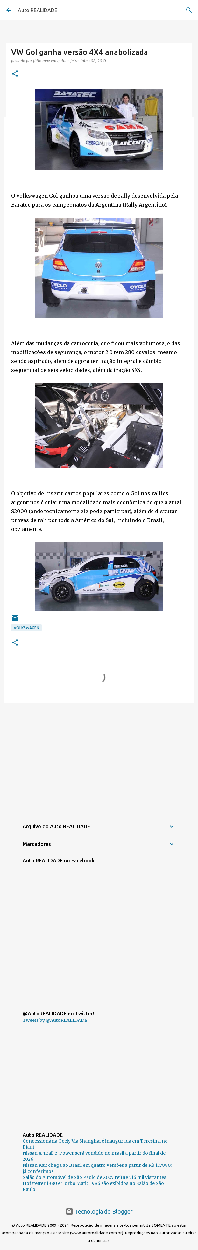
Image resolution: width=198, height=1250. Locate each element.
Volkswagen (26, 628)
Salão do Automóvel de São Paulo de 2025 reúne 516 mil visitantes (94, 1177)
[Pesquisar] (189, 10)
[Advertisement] (99, 757)
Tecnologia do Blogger (99, 1211)
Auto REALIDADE (37, 10)
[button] (15, 74)
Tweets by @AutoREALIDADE (55, 1020)
